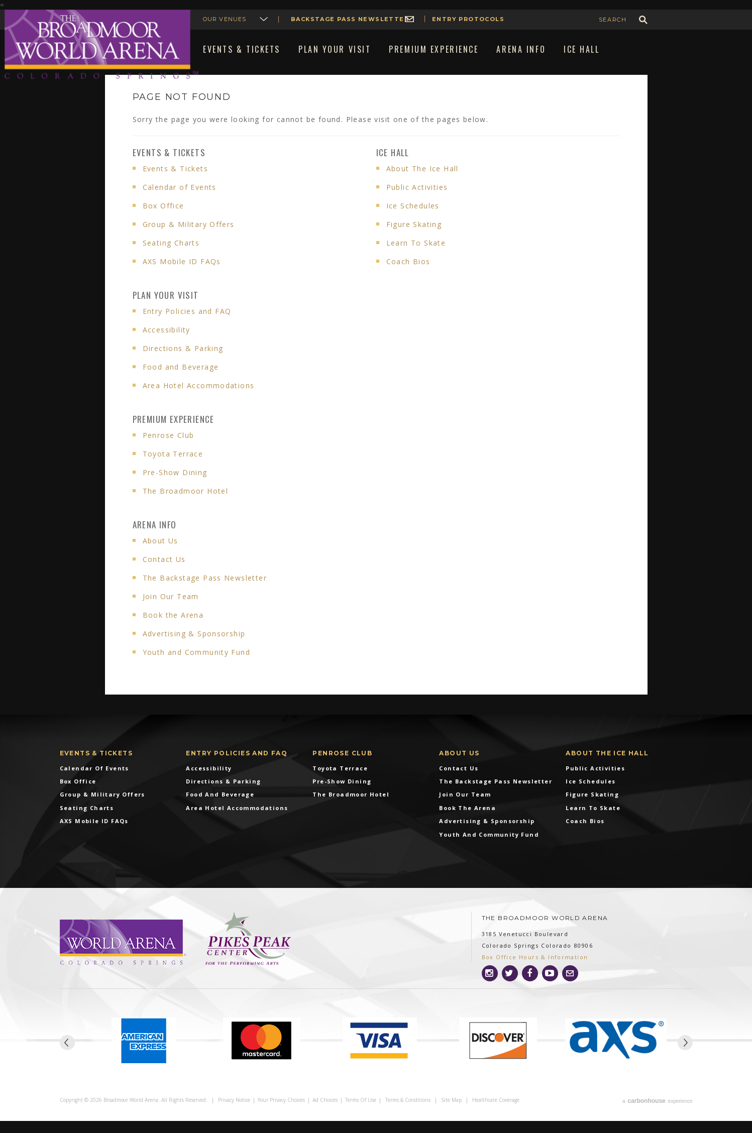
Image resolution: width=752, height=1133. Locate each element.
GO (643, 20)
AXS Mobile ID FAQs (182, 276)
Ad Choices (325, 1113)
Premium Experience (173, 433)
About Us (160, 555)
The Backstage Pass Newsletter (205, 592)
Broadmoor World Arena (101, 44)
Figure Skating (414, 239)
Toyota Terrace (173, 468)
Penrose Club (168, 450)
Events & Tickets (169, 167)
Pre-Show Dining (175, 487)
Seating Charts (171, 257)
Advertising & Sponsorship (194, 648)
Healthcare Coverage (495, 1113)
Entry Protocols (468, 19)
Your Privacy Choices (281, 1113)
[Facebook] (530, 988)
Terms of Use (360, 1113)
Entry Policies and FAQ (187, 325)
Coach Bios (408, 276)
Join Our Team (171, 611)
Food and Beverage (181, 381)
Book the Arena (173, 629)
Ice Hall (392, 167)
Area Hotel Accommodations (199, 400)
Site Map (451, 1113)
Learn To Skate (416, 257)
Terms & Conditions (408, 1113)
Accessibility (166, 344)
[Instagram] (490, 988)
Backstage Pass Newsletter (350, 19)
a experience (657, 1113)
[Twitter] (510, 988)
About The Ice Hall (422, 183)
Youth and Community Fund (197, 666)
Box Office (163, 220)
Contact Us (164, 574)
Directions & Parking (183, 363)
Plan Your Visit (166, 309)
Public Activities (417, 201)
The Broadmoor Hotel (186, 505)
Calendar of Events (180, 201)
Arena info (155, 539)
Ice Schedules (413, 220)
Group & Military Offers (189, 239)
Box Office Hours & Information (535, 971)
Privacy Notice (234, 1113)
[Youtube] (550, 988)
